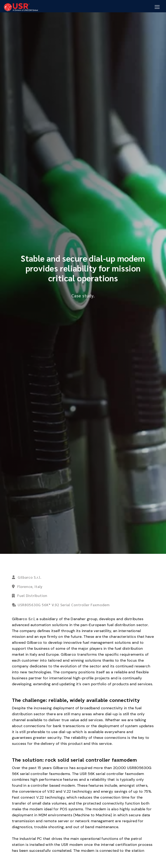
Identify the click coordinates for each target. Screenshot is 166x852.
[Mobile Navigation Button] (157, 7)
